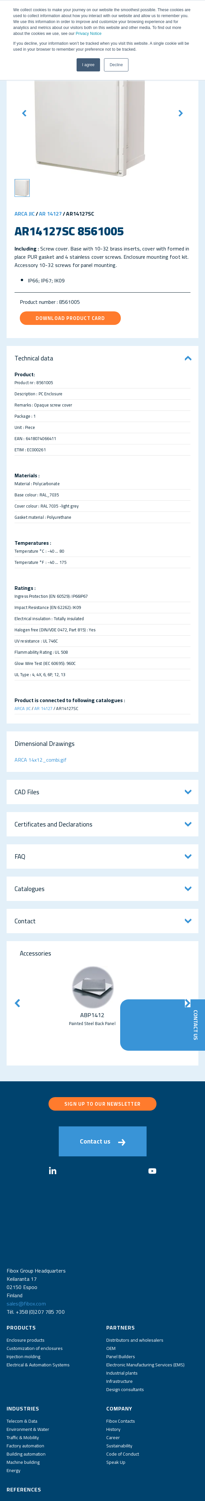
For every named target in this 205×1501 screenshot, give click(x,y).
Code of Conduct (122, 1415)
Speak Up (115, 1424)
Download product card (70, 318)
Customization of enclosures (35, 1310)
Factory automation (25, 1407)
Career (113, 1399)
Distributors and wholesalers (134, 1302)
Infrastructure (119, 1343)
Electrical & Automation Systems (38, 1326)
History (113, 1391)
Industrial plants (122, 1334)
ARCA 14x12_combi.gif (41, 760)
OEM (111, 1310)
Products (21, 1289)
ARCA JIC (25, 214)
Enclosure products (26, 1302)
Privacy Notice (88, 33)
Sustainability (119, 1407)
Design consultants (125, 1351)
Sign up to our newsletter (102, 1103)
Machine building (23, 1424)
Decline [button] (116, 65)
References (24, 1451)
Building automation (26, 1415)
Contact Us (196, 1025)
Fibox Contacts (120, 1383)
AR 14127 (50, 214)
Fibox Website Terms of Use (118, 1491)
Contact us (102, 1141)
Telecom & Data (22, 1383)
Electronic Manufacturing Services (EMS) (145, 1326)
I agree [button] (88, 65)
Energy (13, 1432)
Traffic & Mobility (23, 1399)
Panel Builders (120, 1318)
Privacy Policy (73, 1491)
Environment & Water (28, 1391)
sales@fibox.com (26, 1265)
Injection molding (23, 1318)
